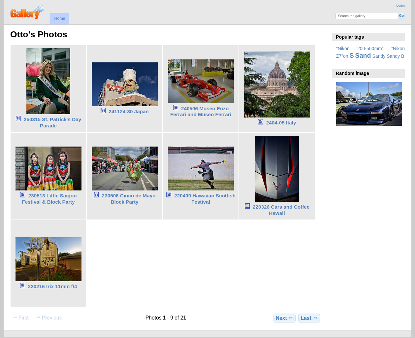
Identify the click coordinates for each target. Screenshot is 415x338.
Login (401, 5)
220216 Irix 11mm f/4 (52, 286)
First (20, 318)
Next (284, 318)
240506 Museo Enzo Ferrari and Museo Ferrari (200, 112)
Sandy (379, 56)
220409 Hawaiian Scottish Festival (205, 199)
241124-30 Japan (128, 111)
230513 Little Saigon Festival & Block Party (49, 199)
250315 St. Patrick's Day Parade (52, 122)
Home (59, 18)
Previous (48, 318)
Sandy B (395, 56)
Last (309, 318)
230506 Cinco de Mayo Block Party (129, 199)
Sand (363, 55)
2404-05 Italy (281, 122)
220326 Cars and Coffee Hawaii (281, 210)
